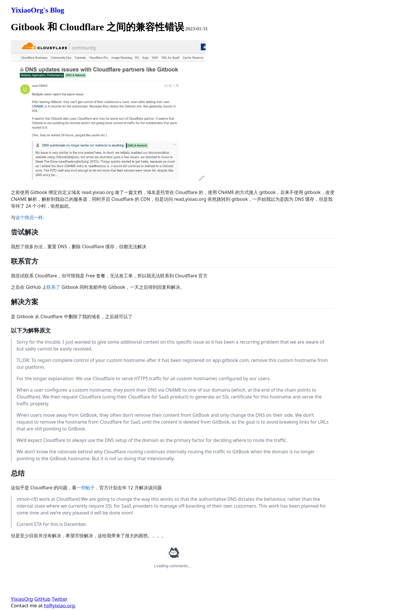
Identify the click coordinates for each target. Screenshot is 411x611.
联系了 (53, 287)
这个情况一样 (29, 217)
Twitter (60, 599)
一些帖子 (85, 487)
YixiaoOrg (22, 599)
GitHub (42, 599)
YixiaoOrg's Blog (37, 10)
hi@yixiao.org (59, 605)
